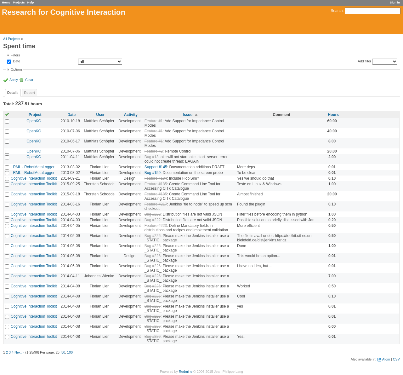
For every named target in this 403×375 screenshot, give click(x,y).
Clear (29, 80)
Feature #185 (156, 184)
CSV (396, 359)
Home (6, 2)
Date (16, 61)
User (100, 114)
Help (30, 2)
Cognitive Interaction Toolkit (34, 178)
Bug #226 (153, 236)
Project (35, 114)
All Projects (11, 39)
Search (337, 11)
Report (29, 93)
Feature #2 (154, 151)
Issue (188, 114)
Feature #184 (156, 178)
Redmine (185, 371)
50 (63, 352)
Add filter (364, 61)
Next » (19, 352)
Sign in (395, 2)
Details (12, 93)
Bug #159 (153, 172)
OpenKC (33, 121)
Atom (386, 359)
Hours (333, 114)
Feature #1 (154, 121)
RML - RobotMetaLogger (33, 167)
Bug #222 (153, 214)
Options (16, 69)
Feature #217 (156, 204)
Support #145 (156, 167)
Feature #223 (156, 225)
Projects (19, 2)
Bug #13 (152, 157)
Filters (15, 55)
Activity (131, 114)
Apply (13, 80)
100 (70, 352)
